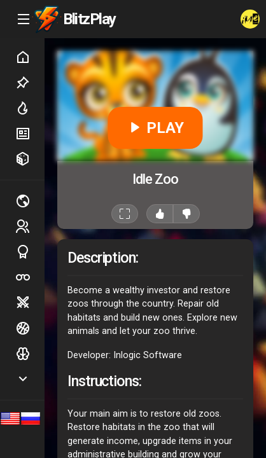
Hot (30, 108)
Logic (30, 353)
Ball (30, 328)
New (30, 133)
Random (30, 159)
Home (30, 57)
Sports (30, 251)
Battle (30, 302)
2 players (30, 226)
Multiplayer (30, 201)
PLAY (155, 128)
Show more (30, 378)
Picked (30, 82)
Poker (30, 277)
